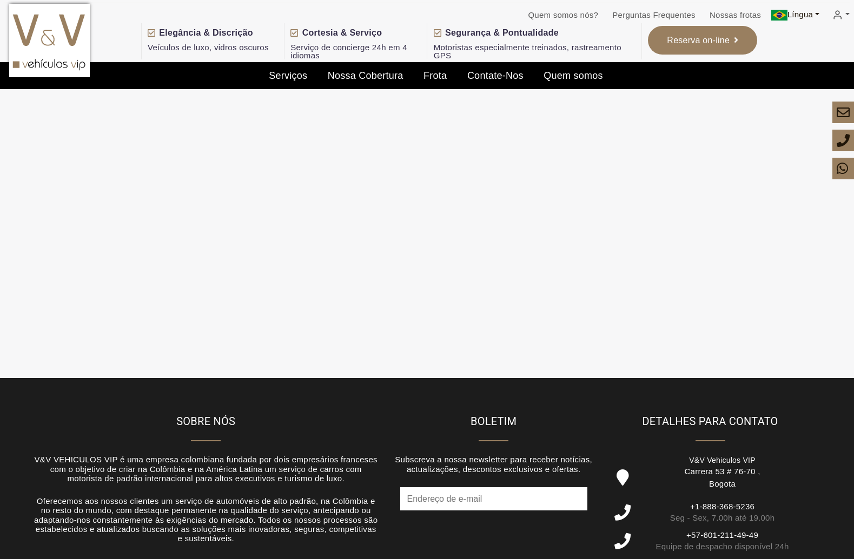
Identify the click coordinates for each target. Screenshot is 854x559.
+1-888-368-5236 (722, 506)
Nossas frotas (735, 14)
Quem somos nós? (563, 14)
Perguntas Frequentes (653, 14)
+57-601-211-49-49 (722, 535)
